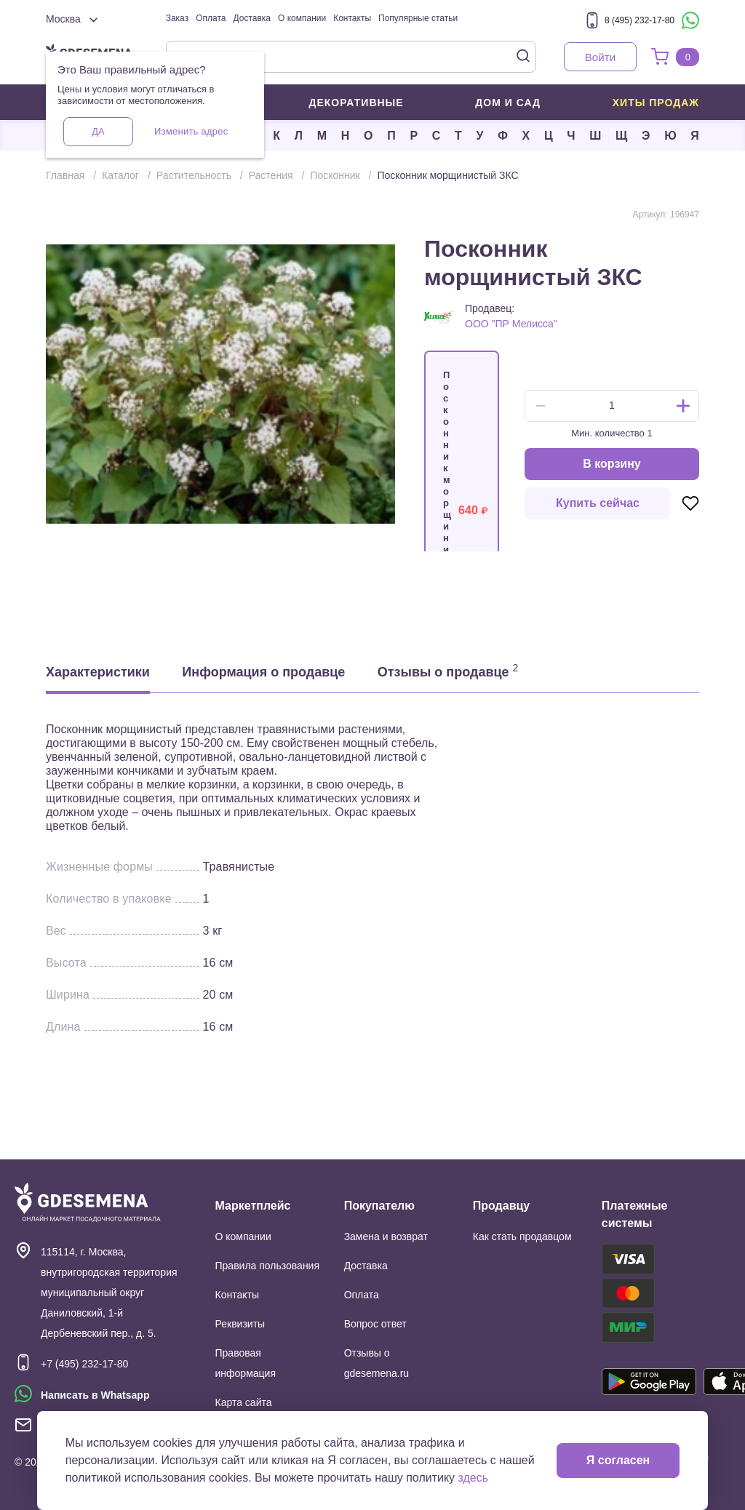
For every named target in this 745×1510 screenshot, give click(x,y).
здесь (473, 1477)
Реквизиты (240, 1324)
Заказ (177, 18)
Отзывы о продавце (448, 670)
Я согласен (618, 1460)
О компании (302, 18)
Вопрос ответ (375, 1324)
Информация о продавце (263, 672)
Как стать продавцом (522, 1236)
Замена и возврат (386, 1236)
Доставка (252, 18)
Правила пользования (267, 1265)
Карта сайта (243, 1402)
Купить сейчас (598, 503)
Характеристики (98, 672)
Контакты (352, 18)
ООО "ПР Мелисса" (511, 323)
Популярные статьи (418, 18)
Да (98, 131)
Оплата (211, 18)
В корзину (611, 464)
